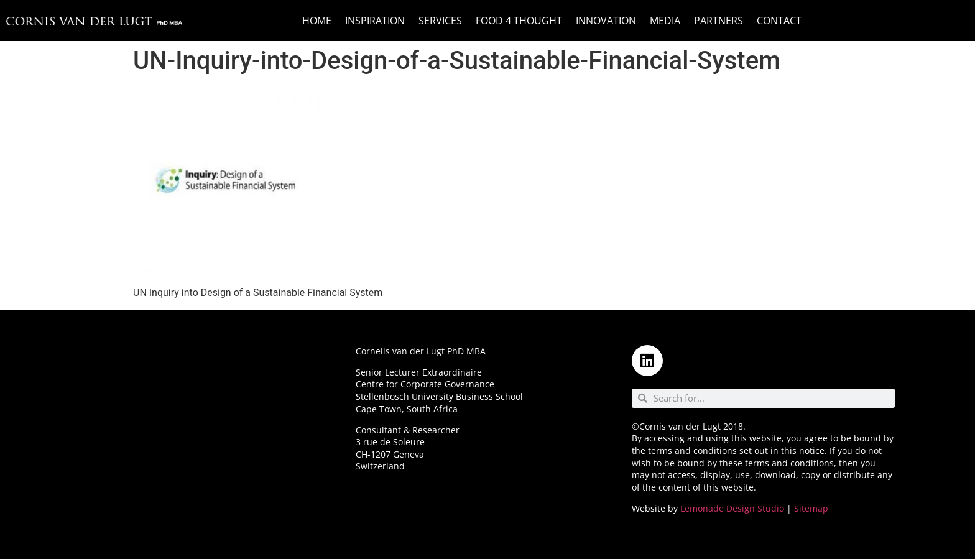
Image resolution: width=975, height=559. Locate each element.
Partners (718, 20)
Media (665, 20)
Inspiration (375, 20)
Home (316, 20)
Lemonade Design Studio (732, 508)
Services (440, 20)
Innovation (606, 20)
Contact (779, 20)
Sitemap (811, 508)
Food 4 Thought (519, 20)
